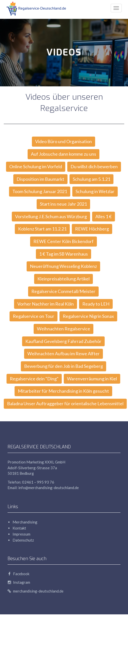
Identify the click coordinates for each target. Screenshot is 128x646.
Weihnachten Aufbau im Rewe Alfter (63, 353)
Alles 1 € (103, 216)
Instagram (19, 582)
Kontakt (19, 528)
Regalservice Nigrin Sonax (88, 316)
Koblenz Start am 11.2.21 (42, 228)
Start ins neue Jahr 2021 (63, 204)
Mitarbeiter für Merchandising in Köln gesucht (63, 391)
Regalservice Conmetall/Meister (63, 291)
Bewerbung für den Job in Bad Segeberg (63, 366)
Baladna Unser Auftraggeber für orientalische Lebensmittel (65, 403)
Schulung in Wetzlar (95, 191)
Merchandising (25, 522)
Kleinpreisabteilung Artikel (63, 278)
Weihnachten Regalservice (63, 328)
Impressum (21, 534)
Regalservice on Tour (33, 316)
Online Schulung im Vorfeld (35, 166)
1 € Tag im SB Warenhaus (63, 254)
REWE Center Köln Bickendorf (63, 241)
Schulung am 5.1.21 (91, 179)
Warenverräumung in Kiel (92, 378)
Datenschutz (23, 540)
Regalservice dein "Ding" (34, 378)
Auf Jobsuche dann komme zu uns (63, 154)
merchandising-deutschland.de (35, 591)
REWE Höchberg (92, 228)
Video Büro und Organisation (63, 141)
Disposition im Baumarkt (40, 179)
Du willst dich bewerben (94, 166)
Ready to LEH (95, 304)
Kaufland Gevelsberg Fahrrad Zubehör (63, 341)
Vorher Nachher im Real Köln (45, 304)
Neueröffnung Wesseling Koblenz (63, 266)
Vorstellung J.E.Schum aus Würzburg (51, 216)
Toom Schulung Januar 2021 (39, 191)
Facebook (18, 573)
